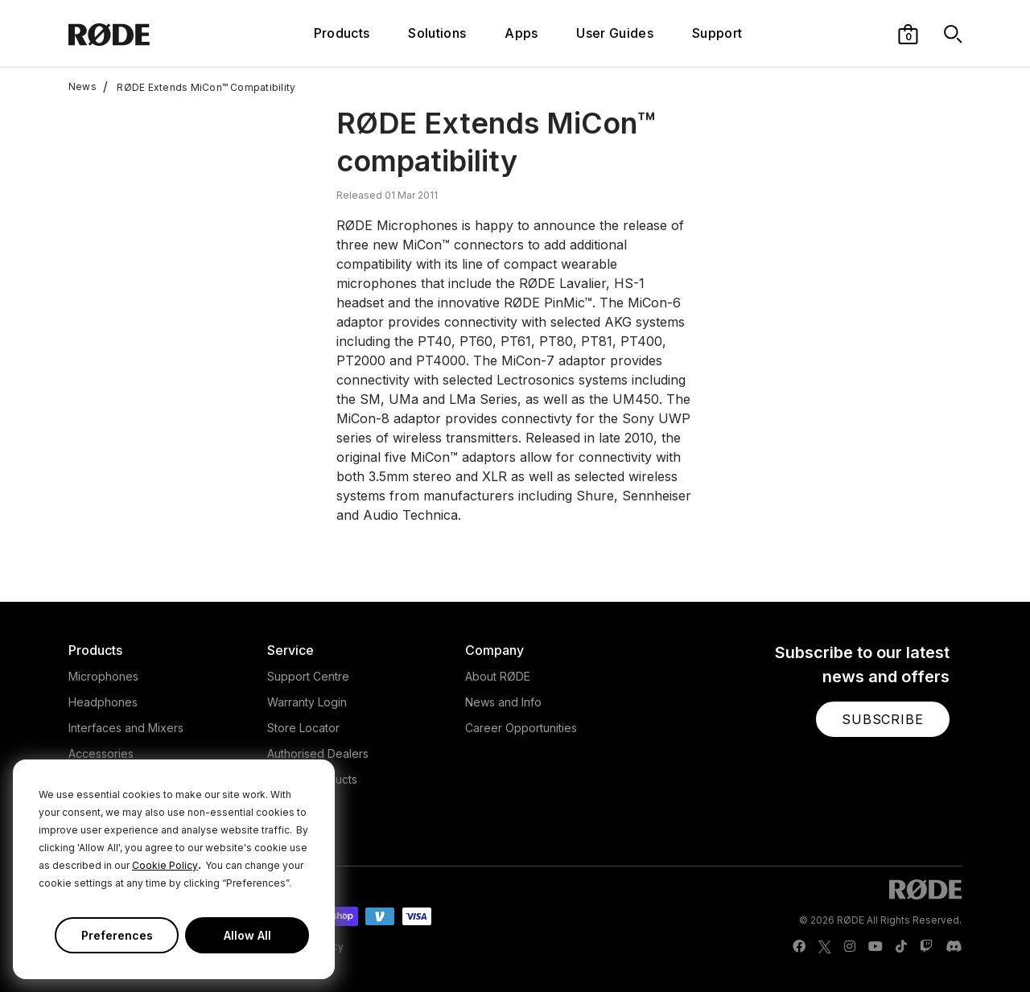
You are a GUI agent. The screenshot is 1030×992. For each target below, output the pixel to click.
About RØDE (497, 676)
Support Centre (308, 676)
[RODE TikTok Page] (901, 947)
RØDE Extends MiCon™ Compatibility (199, 86)
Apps (521, 33)
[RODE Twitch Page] (926, 947)
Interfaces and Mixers (125, 728)
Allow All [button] (247, 935)
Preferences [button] (117, 935)
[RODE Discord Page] (954, 947)
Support (717, 33)
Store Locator (303, 728)
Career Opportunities (521, 728)
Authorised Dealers (318, 753)
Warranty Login (307, 702)
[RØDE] (142, 33)
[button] (908, 33)
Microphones (103, 676)
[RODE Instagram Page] (849, 947)
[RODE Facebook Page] (799, 947)
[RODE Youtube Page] (875, 947)
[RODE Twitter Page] (824, 947)
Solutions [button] (437, 33)
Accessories (101, 753)
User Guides (614, 33)
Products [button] (342, 33)
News (82, 87)
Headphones (103, 702)
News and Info (503, 702)
